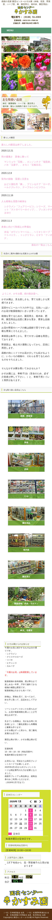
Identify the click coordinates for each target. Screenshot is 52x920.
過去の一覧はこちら (41, 245)
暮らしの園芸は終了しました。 (17, 144)
